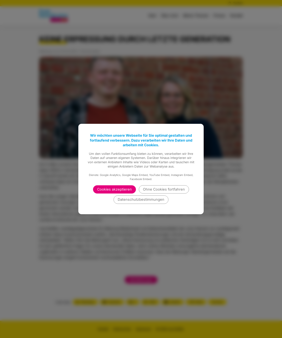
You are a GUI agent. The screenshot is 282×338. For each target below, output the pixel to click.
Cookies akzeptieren (114, 189)
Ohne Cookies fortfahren (164, 189)
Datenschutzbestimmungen (141, 199)
